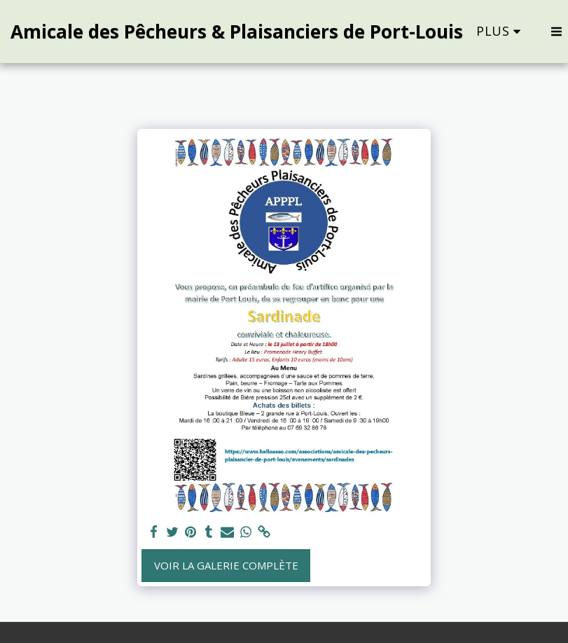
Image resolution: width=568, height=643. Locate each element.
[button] (556, 31)
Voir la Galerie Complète (226, 565)
